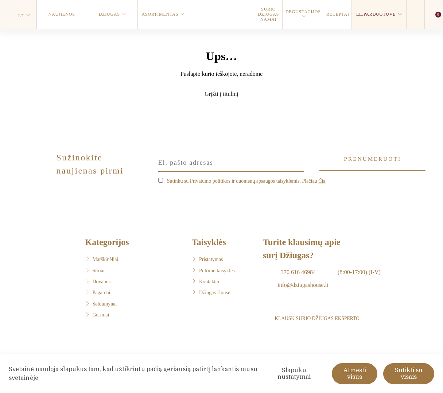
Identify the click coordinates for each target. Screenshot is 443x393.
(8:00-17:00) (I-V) (359, 271)
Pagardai (101, 292)
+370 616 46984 (296, 271)
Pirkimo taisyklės (217, 269)
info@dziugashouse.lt (303, 284)
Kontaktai (209, 280)
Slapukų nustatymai (294, 373)
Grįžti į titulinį (221, 94)
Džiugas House (214, 292)
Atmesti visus (354, 373)
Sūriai (99, 269)
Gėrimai (101, 313)
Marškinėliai (105, 258)
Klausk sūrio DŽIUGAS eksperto (317, 321)
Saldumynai (105, 303)
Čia (321, 180)
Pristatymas (211, 258)
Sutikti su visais (409, 373)
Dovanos (102, 280)
